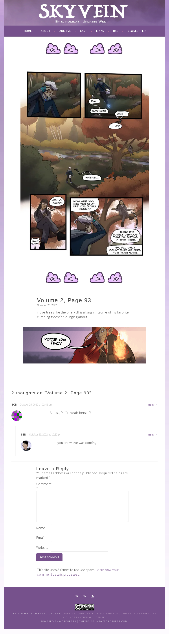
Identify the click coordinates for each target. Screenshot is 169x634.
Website (42, 553)
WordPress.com (115, 626)
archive (65, 31)
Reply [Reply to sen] (151, 434)
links (100, 31)
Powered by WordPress (58, 626)
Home (28, 31)
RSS (115, 31)
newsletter (136, 31)
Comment (43, 486)
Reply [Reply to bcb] (151, 404)
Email (40, 543)
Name (40, 533)
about (45, 31)
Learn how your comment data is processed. (78, 577)
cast (83, 31)
